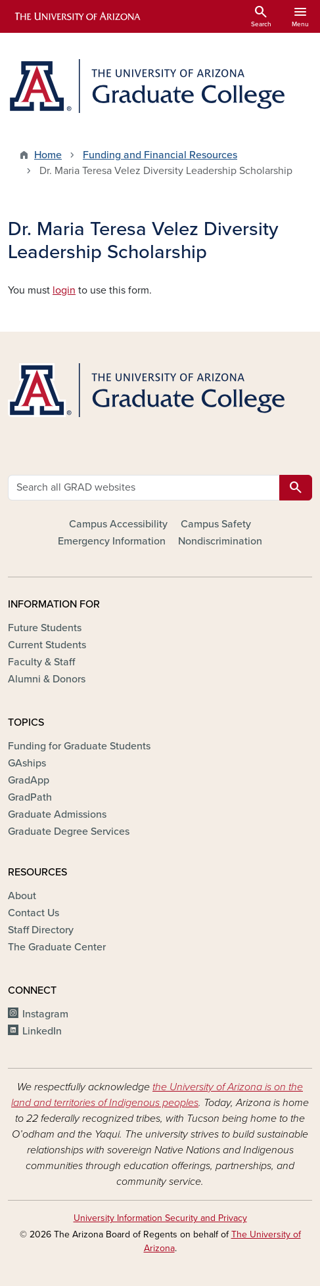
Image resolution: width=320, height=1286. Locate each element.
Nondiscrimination (220, 541)
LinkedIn (42, 1031)
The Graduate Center (57, 947)
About (22, 895)
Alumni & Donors (46, 679)
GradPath (30, 797)
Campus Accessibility (118, 524)
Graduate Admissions (57, 814)
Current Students (47, 645)
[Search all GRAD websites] (144, 487)
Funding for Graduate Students (79, 746)
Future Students (44, 627)
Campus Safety (216, 524)
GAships (27, 763)
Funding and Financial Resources (160, 155)
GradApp (28, 780)
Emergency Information (112, 541)
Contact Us (33, 913)
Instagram (45, 1014)
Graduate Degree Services (68, 831)
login (64, 290)
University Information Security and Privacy (160, 1218)
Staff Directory (41, 930)
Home (48, 155)
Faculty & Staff (41, 662)
